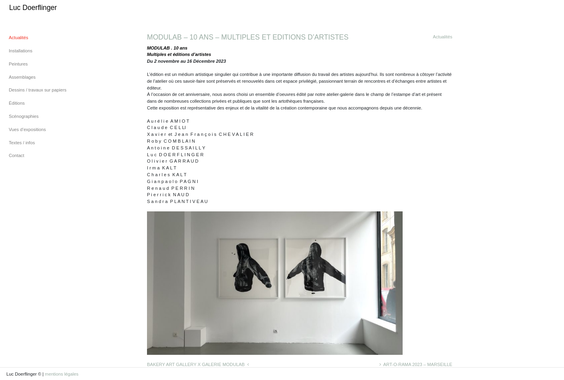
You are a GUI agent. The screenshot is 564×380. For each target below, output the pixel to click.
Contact (16, 155)
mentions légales (61, 374)
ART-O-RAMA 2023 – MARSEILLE (415, 364)
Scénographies (24, 116)
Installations (20, 50)
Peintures (18, 64)
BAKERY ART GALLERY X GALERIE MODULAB (198, 364)
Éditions (17, 103)
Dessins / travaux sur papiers (37, 90)
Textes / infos (22, 142)
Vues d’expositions (27, 129)
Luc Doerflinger (33, 8)
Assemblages (22, 77)
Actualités (18, 37)
